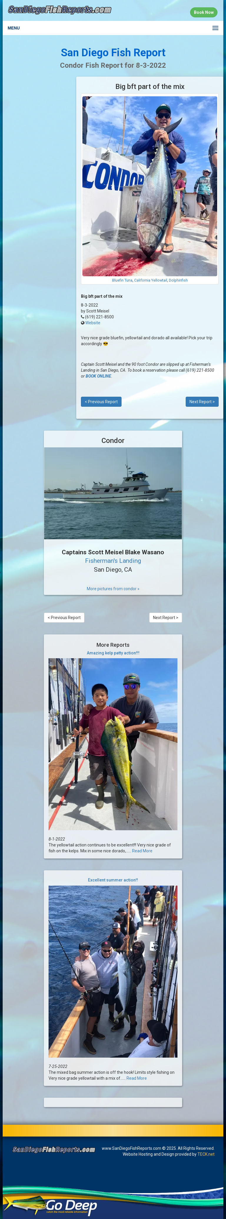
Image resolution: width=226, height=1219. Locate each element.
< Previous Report (101, 401)
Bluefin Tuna (122, 280)
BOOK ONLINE (98, 376)
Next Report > (202, 401)
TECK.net (206, 1154)
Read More (142, 850)
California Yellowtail (150, 280)
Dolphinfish (178, 280)
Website (92, 322)
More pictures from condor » (113, 588)
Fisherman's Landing (113, 560)
